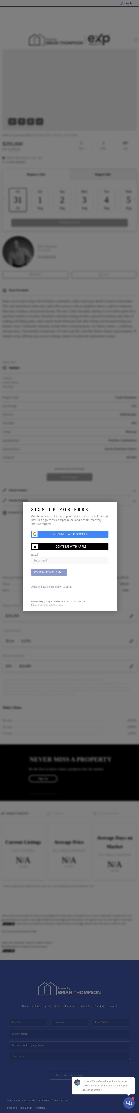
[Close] (131, 1080)
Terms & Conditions (54, 605)
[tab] (69, 587)
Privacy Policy (37, 605)
